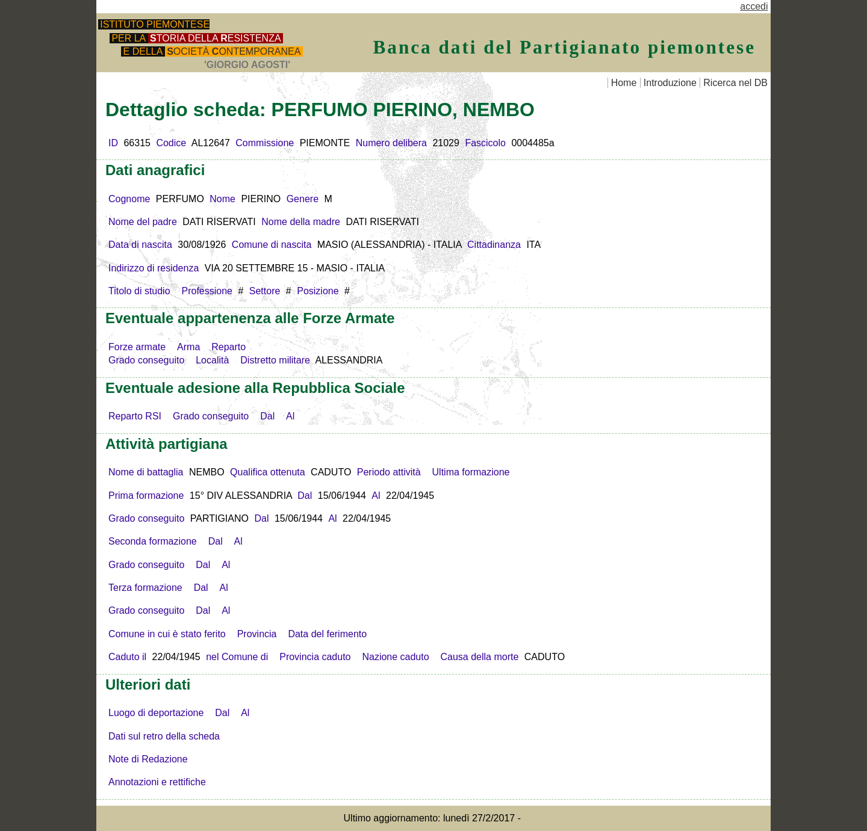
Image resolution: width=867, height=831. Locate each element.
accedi (754, 6)
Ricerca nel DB (735, 83)
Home (624, 83)
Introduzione (670, 83)
